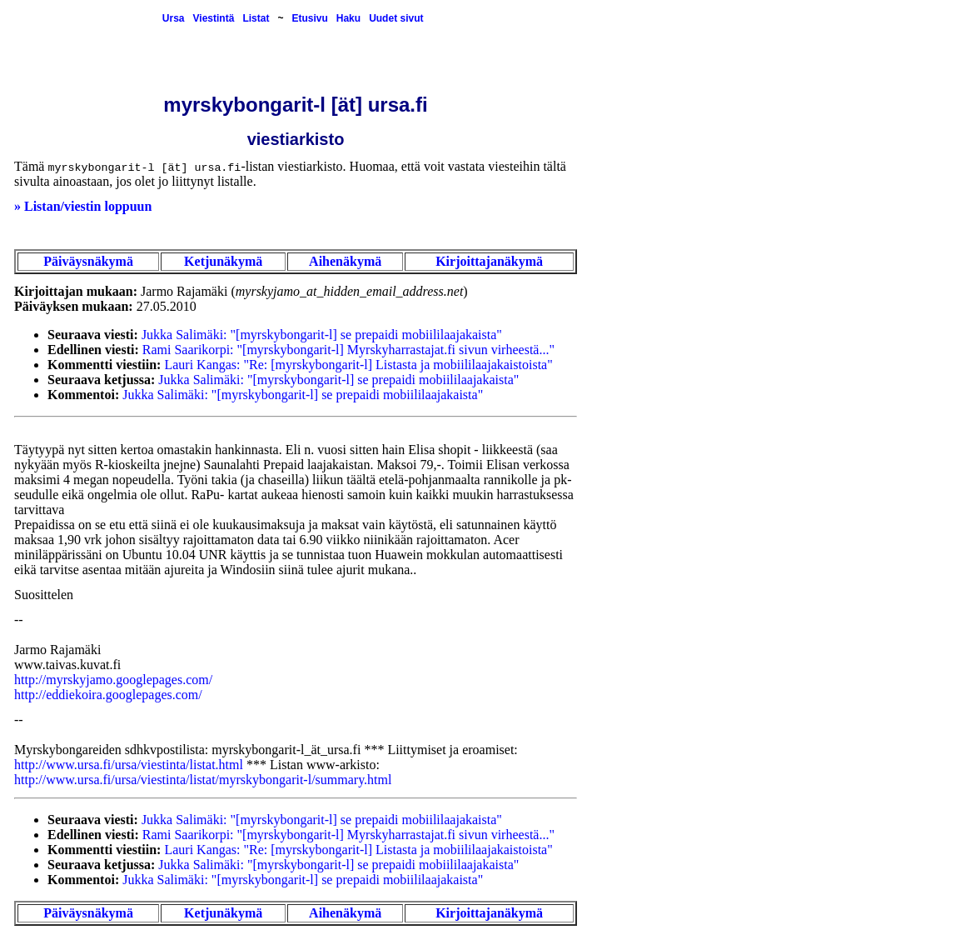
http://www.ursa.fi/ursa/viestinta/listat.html (128, 765)
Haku (348, 18)
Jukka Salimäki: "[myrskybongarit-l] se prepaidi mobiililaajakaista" (322, 335)
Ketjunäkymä (223, 261)
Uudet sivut (396, 18)
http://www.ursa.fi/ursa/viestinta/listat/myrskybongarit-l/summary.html (202, 779)
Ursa (173, 18)
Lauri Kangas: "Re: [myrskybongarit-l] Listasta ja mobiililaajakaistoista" (358, 365)
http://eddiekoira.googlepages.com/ (108, 695)
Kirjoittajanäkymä (489, 261)
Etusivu (309, 18)
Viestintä (214, 18)
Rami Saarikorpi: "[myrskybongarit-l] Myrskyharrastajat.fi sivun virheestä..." (348, 349)
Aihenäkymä (345, 261)
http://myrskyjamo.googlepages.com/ (113, 679)
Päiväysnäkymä (88, 261)
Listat (255, 18)
